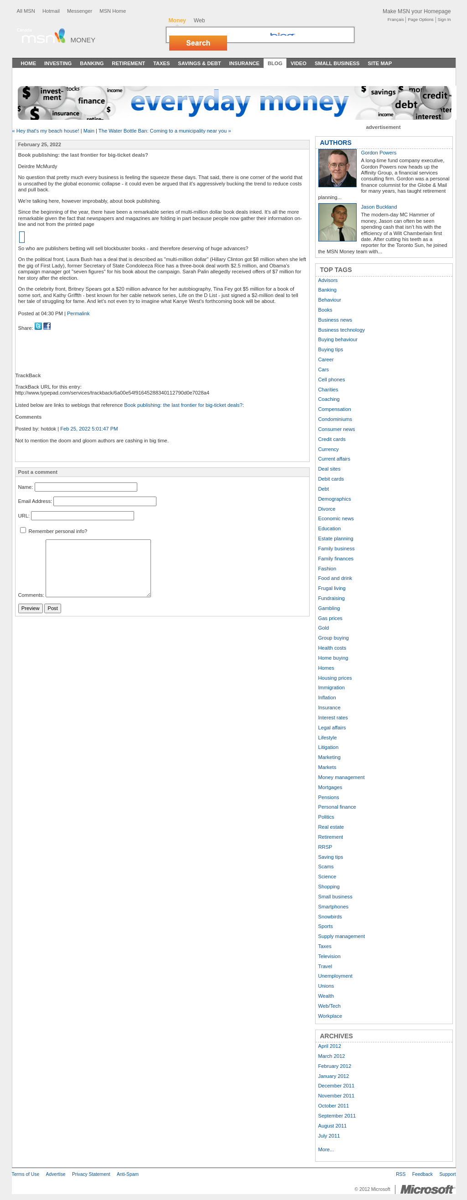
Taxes (161, 63)
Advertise (56, 1174)
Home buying (333, 658)
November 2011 (336, 1095)
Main (88, 130)
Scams (326, 866)
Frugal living (332, 588)
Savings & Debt (199, 63)
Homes (326, 668)
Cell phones (331, 379)
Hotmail (51, 11)
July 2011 (329, 1135)
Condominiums (335, 419)
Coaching (329, 399)
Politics (326, 817)
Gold (323, 628)
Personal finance (337, 807)
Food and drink (335, 578)
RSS (400, 1174)
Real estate (331, 827)
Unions (326, 986)
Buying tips (330, 349)
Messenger (79, 11)
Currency (328, 449)
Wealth (326, 996)
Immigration (331, 687)
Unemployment (335, 976)
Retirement (128, 63)
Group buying (333, 638)
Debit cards (331, 479)
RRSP (325, 847)
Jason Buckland (379, 207)
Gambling (329, 608)
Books (325, 310)
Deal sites (329, 469)
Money (83, 40)
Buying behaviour (338, 339)
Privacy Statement (91, 1174)
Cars (323, 369)
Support (447, 1174)
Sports (325, 926)
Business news (335, 320)
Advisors (328, 280)
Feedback (422, 1174)
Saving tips (330, 857)
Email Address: (35, 501)
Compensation (334, 409)
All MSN (26, 11)
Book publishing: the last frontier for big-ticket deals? (183, 405)
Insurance (244, 63)
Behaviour (329, 300)
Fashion (327, 568)
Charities (328, 389)
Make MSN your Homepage (417, 11)
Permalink (78, 313)
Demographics (334, 499)
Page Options (420, 19)
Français (396, 19)
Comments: (31, 595)
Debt (323, 489)
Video (298, 63)
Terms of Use (26, 1174)
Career (326, 359)
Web (199, 20)
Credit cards (332, 439)
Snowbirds (330, 916)
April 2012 (329, 1046)
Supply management (341, 936)
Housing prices (335, 678)
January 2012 (333, 1076)
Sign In (444, 19)
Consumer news (336, 429)
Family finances (336, 558)
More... (326, 1149)
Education (329, 528)
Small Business (337, 63)
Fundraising (331, 598)
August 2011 (332, 1125)
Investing (58, 63)
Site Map (380, 63)
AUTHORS (336, 142)
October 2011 (333, 1105)
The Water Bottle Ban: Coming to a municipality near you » (165, 130)
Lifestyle (327, 737)
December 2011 (336, 1085)
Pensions (328, 797)
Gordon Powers (379, 152)
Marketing (329, 757)
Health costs (332, 648)
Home (28, 63)
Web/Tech (329, 1006)
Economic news (336, 518)
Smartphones (333, 906)
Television (329, 956)
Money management (341, 777)
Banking (92, 63)
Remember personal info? (54, 531)
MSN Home (112, 11)
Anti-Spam (128, 1174)
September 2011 (337, 1115)
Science (327, 876)
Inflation (327, 697)
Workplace (330, 1016)
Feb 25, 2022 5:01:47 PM (89, 428)
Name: (25, 487)
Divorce (327, 509)
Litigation (328, 747)
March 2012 (331, 1056)
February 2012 (335, 1066)
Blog (275, 63)
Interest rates (333, 717)
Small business (335, 896)
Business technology (341, 330)
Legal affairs (332, 727)
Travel (325, 966)
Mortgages (330, 787)
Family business (336, 548)
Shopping (329, 886)
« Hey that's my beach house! (45, 130)
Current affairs (334, 459)
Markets (327, 767)
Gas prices (330, 618)
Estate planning (335, 538)
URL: (24, 515)
